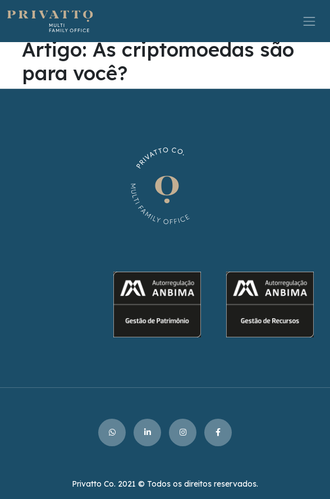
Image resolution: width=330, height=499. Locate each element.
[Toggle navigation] (309, 21)
